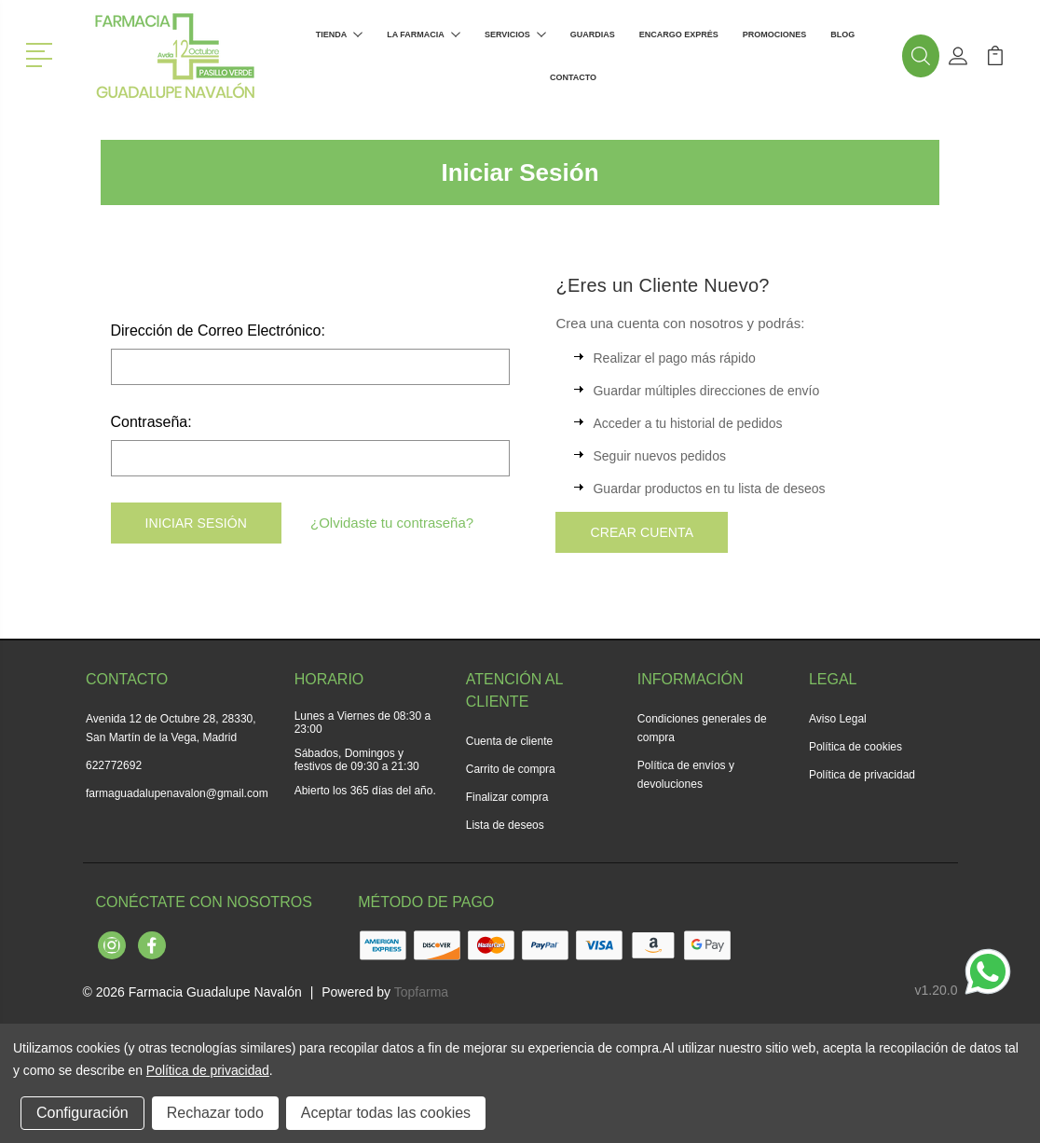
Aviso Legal (838, 718)
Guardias (592, 34)
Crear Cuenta (641, 532)
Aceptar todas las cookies (386, 1113)
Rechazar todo (215, 1113)
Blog (842, 34)
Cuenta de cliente (509, 741)
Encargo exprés (678, 34)
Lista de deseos (505, 825)
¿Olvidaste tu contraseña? (391, 522)
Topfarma (421, 992)
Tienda (339, 34)
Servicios (515, 34)
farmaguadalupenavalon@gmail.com (177, 793)
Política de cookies (855, 746)
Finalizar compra (507, 797)
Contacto (573, 77)
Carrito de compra (510, 769)
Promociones (775, 34)
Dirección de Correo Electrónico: (218, 330)
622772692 (114, 765)
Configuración (82, 1113)
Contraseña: (151, 422)
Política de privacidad (862, 774)
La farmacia (423, 34)
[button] (42, 53)
